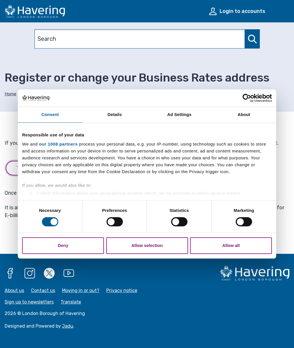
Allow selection (147, 245)
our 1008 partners (58, 144)
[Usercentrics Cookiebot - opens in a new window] (247, 98)
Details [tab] (115, 114)
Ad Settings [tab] (179, 114)
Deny (63, 245)
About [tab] (244, 114)
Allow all (231, 245)
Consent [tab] (50, 114)
